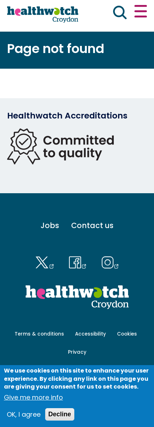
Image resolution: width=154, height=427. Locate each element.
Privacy (77, 352)
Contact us (92, 225)
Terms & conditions (39, 334)
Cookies (127, 334)
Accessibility (90, 334)
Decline (59, 414)
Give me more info (33, 397)
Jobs (50, 225)
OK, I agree (24, 414)
